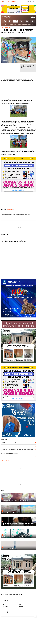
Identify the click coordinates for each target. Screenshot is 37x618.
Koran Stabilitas (11, 1)
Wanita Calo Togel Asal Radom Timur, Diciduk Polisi (14, 536)
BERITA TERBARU (5, 460)
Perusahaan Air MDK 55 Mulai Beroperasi (11, 548)
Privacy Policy (20, 606)
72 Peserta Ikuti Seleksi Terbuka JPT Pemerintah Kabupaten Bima (17, 512)
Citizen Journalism (5, 606)
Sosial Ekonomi (7, 27)
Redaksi (19, 604)
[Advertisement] (9, 70)
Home (2, 27)
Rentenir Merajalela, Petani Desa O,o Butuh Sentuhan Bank (15, 500)
